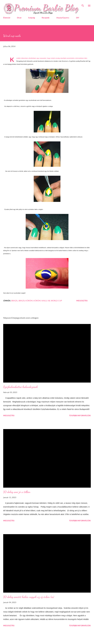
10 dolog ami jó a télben (16, 492)
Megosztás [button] (82, 300)
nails (44, 300)
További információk (80, 415)
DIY (77, 17)
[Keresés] (82, 4)
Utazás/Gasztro (62, 17)
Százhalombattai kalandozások (20, 387)
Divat (19, 17)
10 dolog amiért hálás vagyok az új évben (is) (28, 597)
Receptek (45, 17)
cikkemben (24, 58)
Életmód (6, 17)
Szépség (31, 17)
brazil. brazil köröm (22, 300)
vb (48, 300)
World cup (56, 300)
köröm (37, 300)
